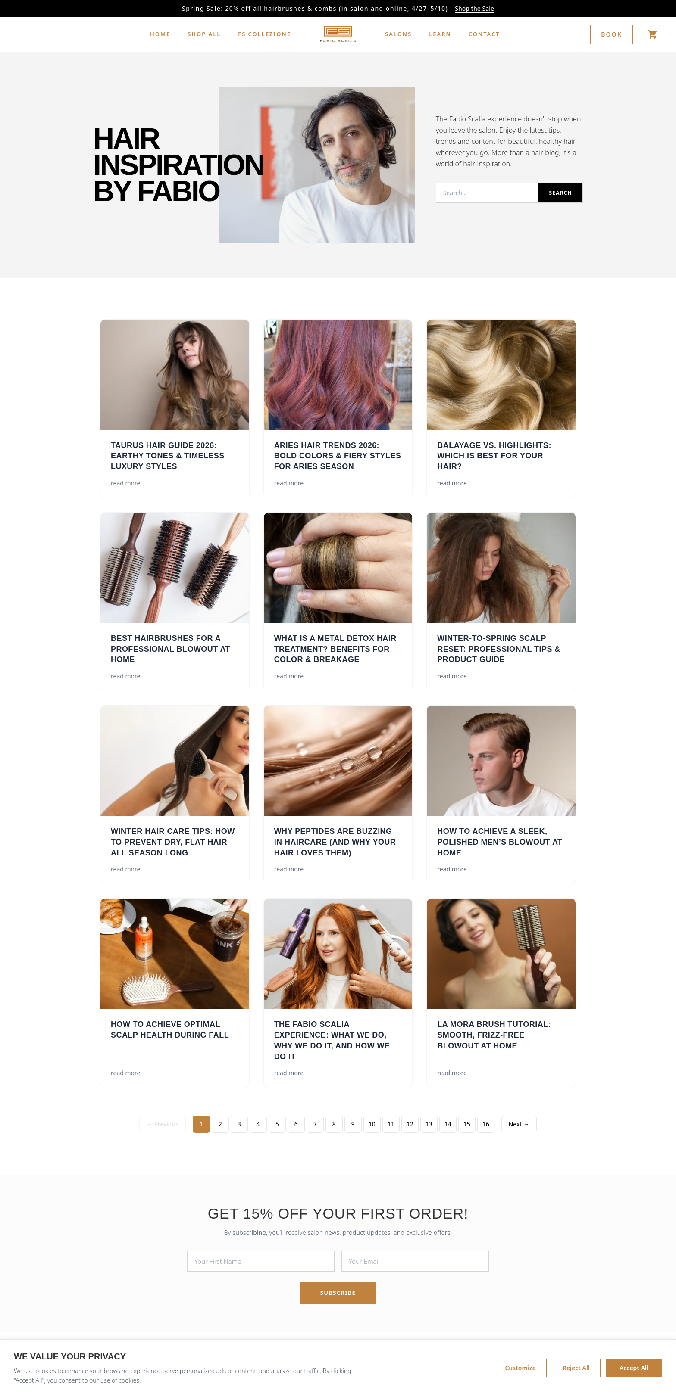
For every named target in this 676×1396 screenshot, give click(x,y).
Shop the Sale (474, 8)
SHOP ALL (204, 34)
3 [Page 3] (239, 1124)
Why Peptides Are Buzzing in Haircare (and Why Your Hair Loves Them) (335, 842)
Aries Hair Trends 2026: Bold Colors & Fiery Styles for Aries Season (337, 456)
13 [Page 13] (429, 1124)
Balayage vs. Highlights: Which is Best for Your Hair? (494, 456)
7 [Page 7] (315, 1124)
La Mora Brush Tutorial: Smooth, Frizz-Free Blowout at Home (494, 1035)
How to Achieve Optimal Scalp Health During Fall (170, 1029)
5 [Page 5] (277, 1124)
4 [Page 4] (258, 1124)
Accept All (634, 1371)
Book (611, 34)
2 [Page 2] (220, 1124)
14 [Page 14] (447, 1124)
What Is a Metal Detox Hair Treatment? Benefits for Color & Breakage (335, 649)
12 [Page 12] (410, 1124)
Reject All (576, 1371)
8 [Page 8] (334, 1124)
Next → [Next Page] (519, 1124)
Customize (520, 1371)
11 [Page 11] (391, 1124)
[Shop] (652, 34)
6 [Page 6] (296, 1124)
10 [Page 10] (372, 1124)
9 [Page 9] (353, 1124)
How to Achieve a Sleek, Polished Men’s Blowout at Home (499, 842)
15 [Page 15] (466, 1124)
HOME (160, 34)
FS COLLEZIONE (264, 34)
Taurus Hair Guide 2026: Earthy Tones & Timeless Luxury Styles (168, 456)
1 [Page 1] (201, 1124)
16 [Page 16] (485, 1124)
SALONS (398, 34)
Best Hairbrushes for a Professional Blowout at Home (170, 649)
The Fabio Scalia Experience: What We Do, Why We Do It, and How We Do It (332, 1040)
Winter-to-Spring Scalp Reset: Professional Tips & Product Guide (498, 649)
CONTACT (484, 34)
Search (560, 192)
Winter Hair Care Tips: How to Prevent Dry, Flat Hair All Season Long (173, 842)
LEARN (440, 34)
